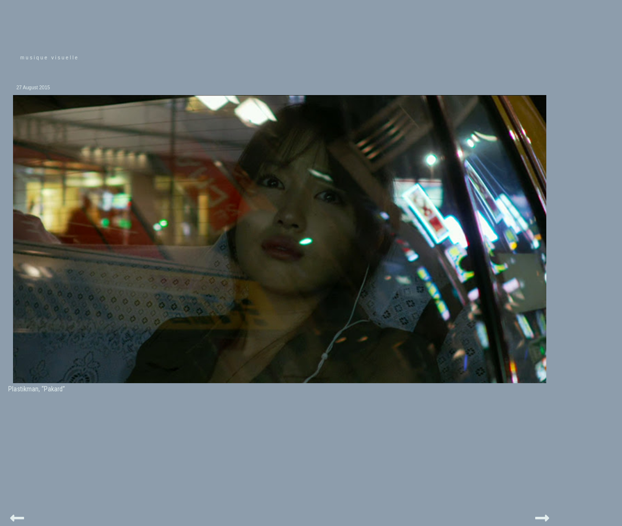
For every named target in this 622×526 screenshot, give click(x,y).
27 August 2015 (33, 87)
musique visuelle (49, 57)
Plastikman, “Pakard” (36, 389)
